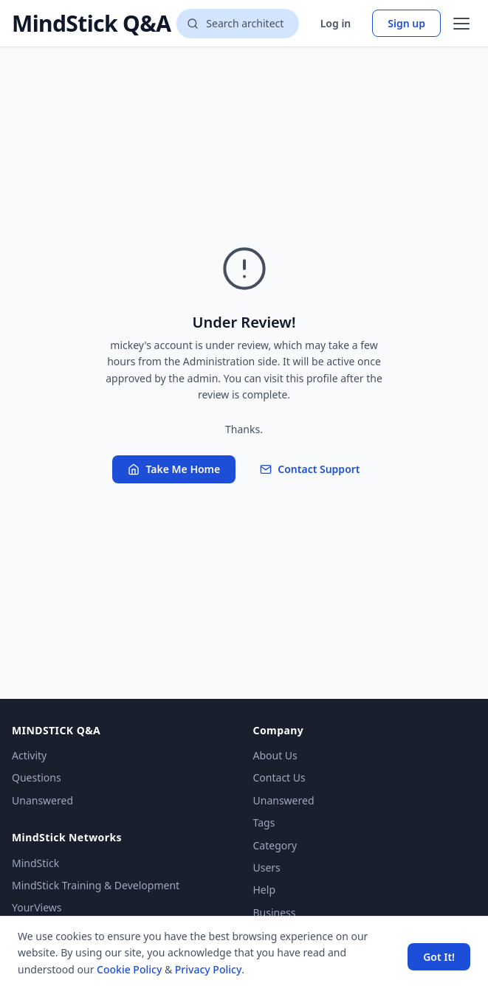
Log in (335, 23)
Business (274, 912)
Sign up (406, 23)
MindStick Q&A (91, 24)
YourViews (36, 907)
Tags (264, 822)
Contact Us (279, 777)
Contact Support (310, 469)
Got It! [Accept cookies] (439, 957)
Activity (29, 755)
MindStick (35, 863)
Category (275, 845)
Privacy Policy (208, 969)
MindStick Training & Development (95, 885)
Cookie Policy (129, 969)
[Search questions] (237, 23)
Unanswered (42, 800)
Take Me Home (174, 469)
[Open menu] (461, 23)
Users (267, 867)
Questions (36, 777)
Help (264, 890)
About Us (275, 755)
